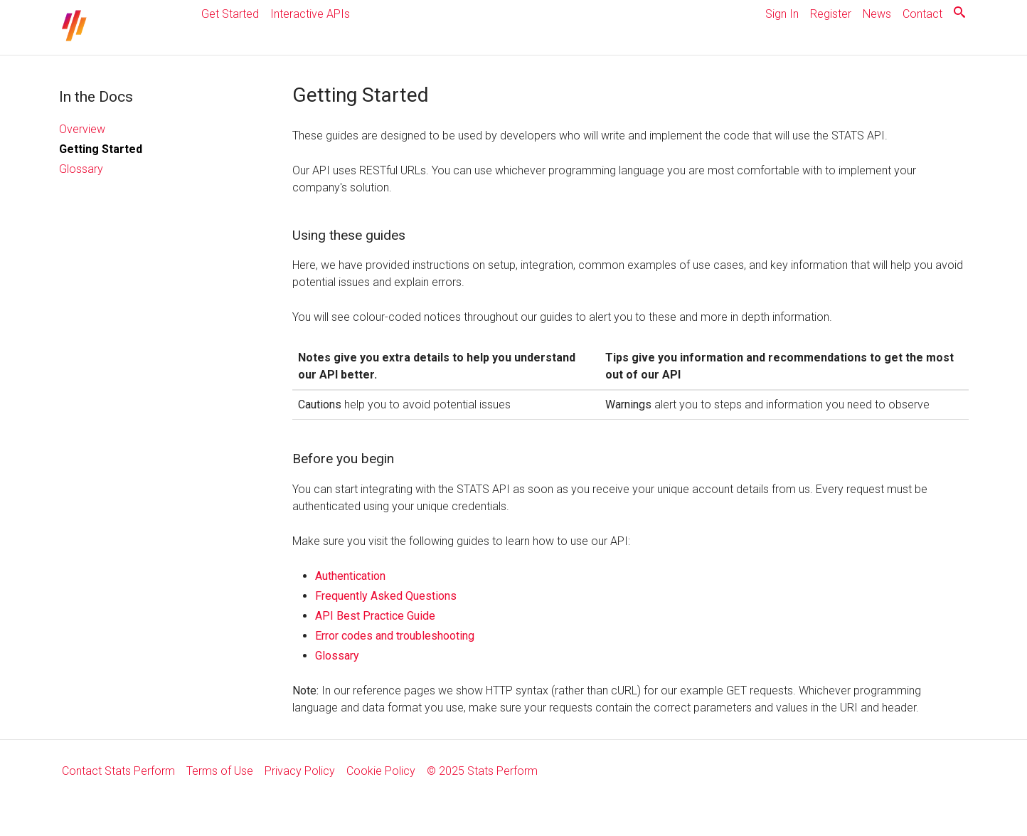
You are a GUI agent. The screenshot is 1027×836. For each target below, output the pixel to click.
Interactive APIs (310, 14)
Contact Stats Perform (118, 771)
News (877, 14)
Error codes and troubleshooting (394, 635)
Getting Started (100, 149)
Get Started (230, 14)
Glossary (81, 169)
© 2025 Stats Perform (482, 771)
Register (830, 14)
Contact (922, 14)
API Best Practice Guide (375, 616)
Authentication (350, 576)
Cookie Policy (380, 771)
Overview (82, 129)
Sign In (782, 14)
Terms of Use (219, 771)
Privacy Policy (300, 771)
